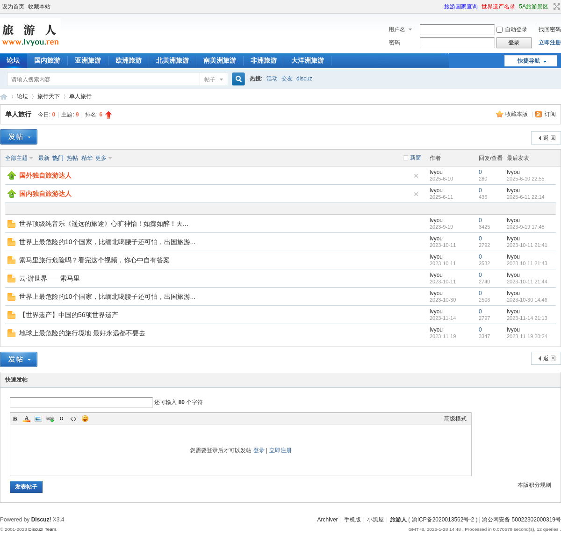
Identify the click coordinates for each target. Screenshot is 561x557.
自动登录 (511, 29)
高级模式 (455, 418)
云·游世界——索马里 (49, 278)
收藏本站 (39, 6)
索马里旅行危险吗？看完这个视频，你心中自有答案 (94, 260)
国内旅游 (47, 60)
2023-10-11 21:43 (527, 263)
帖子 (210, 79)
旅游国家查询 (461, 6)
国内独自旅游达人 (45, 193)
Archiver (327, 519)
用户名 (396, 29)
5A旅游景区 (533, 6)
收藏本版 (517, 114)
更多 (101, 158)
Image (38, 418)
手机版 (352, 519)
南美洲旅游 (219, 60)
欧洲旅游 (128, 60)
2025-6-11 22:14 (526, 197)
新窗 (415, 157)
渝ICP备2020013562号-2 (443, 519)
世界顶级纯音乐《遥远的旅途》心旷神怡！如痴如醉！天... (103, 223)
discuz (304, 78)
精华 (87, 158)
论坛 (22, 96)
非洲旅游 (264, 60)
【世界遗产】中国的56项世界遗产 (68, 314)
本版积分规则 (534, 485)
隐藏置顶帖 (416, 176)
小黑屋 (375, 519)
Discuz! (41, 519)
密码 (394, 42)
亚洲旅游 (88, 60)
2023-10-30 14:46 (527, 300)
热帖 (72, 158)
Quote (61, 418)
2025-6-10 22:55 (526, 178)
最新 (44, 158)
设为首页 (13, 6)
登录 (259, 450)
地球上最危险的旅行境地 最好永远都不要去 (82, 333)
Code (73, 418)
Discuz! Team (42, 529)
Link (50, 418)
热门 (58, 158)
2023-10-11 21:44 (527, 281)
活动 (272, 78)
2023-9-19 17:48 (526, 227)
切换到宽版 (555, 6)
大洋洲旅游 (307, 60)
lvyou (436, 172)
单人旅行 (80, 96)
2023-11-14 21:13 (527, 318)
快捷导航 (529, 61)
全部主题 (16, 158)
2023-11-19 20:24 (527, 336)
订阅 (550, 114)
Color (26, 418)
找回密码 (550, 29)
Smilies (85, 418)
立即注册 (550, 42)
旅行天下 (48, 96)
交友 (287, 78)
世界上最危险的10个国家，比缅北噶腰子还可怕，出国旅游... (107, 242)
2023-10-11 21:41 (527, 245)
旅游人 (3, 96)
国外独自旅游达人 (45, 175)
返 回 (549, 138)
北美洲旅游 (172, 60)
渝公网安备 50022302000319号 (521, 519)
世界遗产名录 (498, 6)
